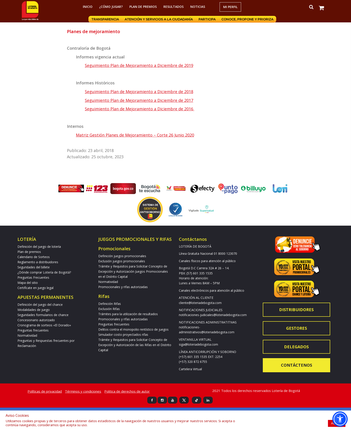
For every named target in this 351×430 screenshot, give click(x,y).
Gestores (296, 328)
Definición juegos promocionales (122, 256)
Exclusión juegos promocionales (121, 261)
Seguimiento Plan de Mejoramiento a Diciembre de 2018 (139, 91)
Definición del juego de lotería (39, 246)
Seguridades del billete (33, 267)
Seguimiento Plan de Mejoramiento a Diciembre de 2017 (139, 100)
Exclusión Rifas (109, 309)
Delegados (296, 346)
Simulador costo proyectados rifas (123, 334)
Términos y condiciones (83, 391)
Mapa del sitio (27, 282)
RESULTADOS (173, 6)
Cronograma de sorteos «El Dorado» (44, 325)
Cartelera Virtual (190, 369)
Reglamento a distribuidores (37, 262)
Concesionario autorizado (36, 320)
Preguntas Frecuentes (33, 277)
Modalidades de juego (33, 310)
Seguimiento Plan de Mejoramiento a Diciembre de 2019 (139, 65)
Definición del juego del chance (40, 304)
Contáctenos (296, 365)
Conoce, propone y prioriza (247, 19)
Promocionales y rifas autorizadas (123, 287)
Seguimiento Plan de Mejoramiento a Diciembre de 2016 (139, 108)
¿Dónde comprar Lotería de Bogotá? (44, 272)
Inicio (87, 6)
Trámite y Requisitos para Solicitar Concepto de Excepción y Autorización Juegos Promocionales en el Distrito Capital (133, 271)
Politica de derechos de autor (127, 391)
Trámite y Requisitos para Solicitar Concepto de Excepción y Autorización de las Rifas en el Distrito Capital (134, 345)
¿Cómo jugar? (111, 6)
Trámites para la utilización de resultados (128, 314)
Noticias (197, 6)
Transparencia (105, 19)
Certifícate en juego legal (35, 288)
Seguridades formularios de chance (42, 315)
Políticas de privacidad (45, 391)
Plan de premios (143, 6)
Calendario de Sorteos (33, 257)
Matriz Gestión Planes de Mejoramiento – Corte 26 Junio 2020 (135, 135)
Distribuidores (296, 309)
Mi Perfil (230, 7)
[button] (340, 419)
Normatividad (27, 335)
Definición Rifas (109, 304)
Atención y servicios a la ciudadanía (159, 19)
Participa (207, 19)
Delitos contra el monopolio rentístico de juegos (133, 329)
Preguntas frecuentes (33, 330)
